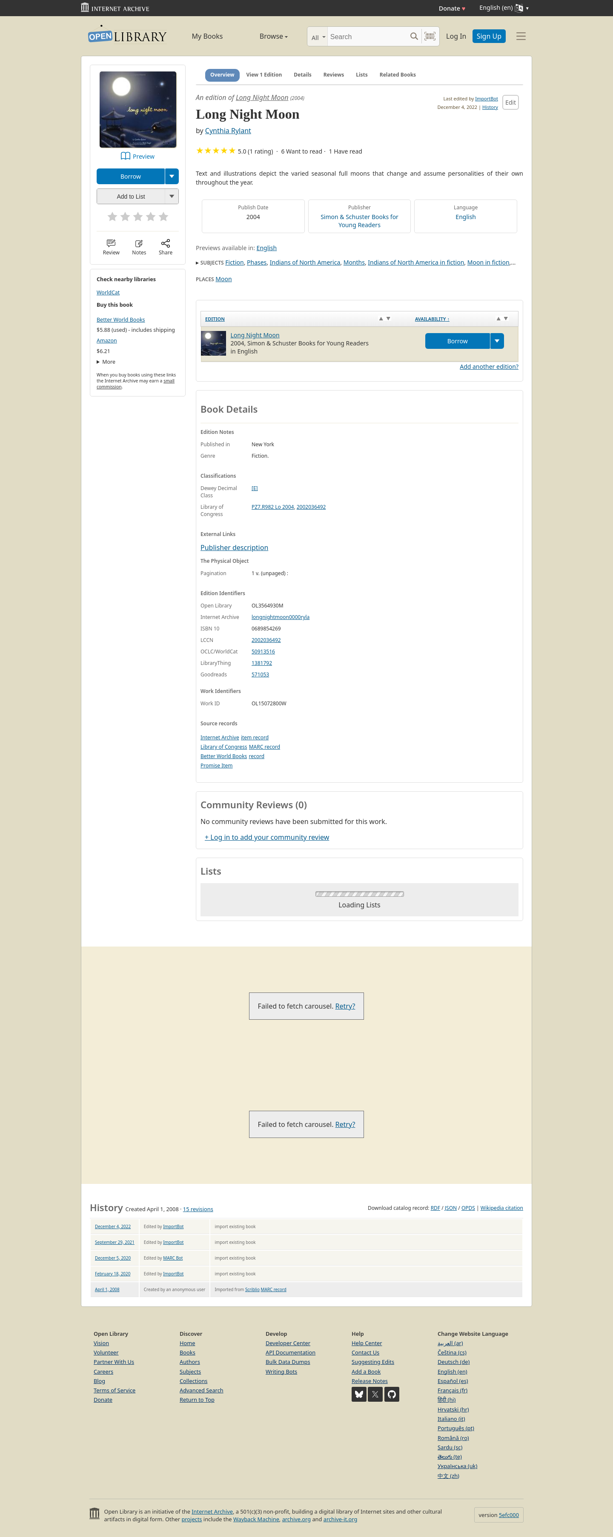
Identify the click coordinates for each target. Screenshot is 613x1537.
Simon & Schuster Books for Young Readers (359, 221)
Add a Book (366, 1371)
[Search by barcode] (430, 36)
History (490, 107)
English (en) (452, 1371)
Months (354, 262)
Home (187, 1343)
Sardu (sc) (450, 1447)
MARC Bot (173, 1258)
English (465, 217)
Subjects (190, 1371)
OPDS (468, 1208)
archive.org (296, 1519)
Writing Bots (281, 1371)
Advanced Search (201, 1390)
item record (255, 737)
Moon (223, 279)
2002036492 (311, 506)
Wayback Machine (256, 1519)
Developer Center (288, 1343)
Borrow (130, 176)
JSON (451, 1208)
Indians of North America (305, 262)
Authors (190, 1362)
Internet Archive (220, 737)
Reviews (334, 74)
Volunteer (106, 1352)
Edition (215, 319)
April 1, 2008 (107, 1289)
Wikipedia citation (502, 1208)
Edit (510, 102)
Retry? (345, 1006)
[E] (255, 488)
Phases (256, 262)
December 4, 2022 (113, 1226)
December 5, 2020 (113, 1258)
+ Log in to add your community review (267, 837)
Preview (144, 156)
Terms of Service (114, 1390)
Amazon (107, 340)
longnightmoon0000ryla (280, 617)
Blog (99, 1381)
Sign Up (489, 36)
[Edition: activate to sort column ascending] (306, 318)
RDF (435, 1208)
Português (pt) (456, 1428)
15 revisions (198, 1209)
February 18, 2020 (112, 1274)
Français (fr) (452, 1390)
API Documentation (290, 1352)
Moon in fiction (488, 262)
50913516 (263, 651)
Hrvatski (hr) (453, 1409)
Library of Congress (224, 746)
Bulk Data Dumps (288, 1362)
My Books (207, 36)
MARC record (264, 746)
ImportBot (486, 98)
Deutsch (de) (454, 1362)
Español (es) (453, 1381)
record (256, 756)
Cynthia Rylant (228, 130)
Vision (101, 1343)
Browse (264, 36)
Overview (222, 74)
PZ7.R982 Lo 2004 (273, 506)
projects (191, 1519)
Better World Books (121, 319)
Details (303, 74)
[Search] (367, 36)
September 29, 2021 (115, 1242)
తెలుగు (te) (450, 1456)
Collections (194, 1381)
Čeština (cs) (452, 1352)
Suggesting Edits (373, 1362)
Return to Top (197, 1399)
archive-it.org (341, 1519)
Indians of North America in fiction (416, 262)
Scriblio (252, 1289)
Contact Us (365, 1352)
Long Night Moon (262, 97)
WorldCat (108, 292)
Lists (362, 74)
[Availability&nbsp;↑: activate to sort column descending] (464, 318)
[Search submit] (414, 36)
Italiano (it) (451, 1419)
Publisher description (234, 547)
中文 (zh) (448, 1476)
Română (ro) (453, 1438)
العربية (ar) (450, 1343)
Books (187, 1352)
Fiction (234, 262)
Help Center (367, 1343)
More (108, 361)
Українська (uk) (457, 1466)
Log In (456, 36)
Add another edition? (489, 366)
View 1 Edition (264, 74)
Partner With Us (114, 1362)
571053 (260, 674)
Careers (103, 1371)
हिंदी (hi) (446, 1399)
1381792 (262, 663)
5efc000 (509, 1515)
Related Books (398, 74)
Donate (452, 8)
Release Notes (370, 1381)
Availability (432, 319)
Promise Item (217, 765)
